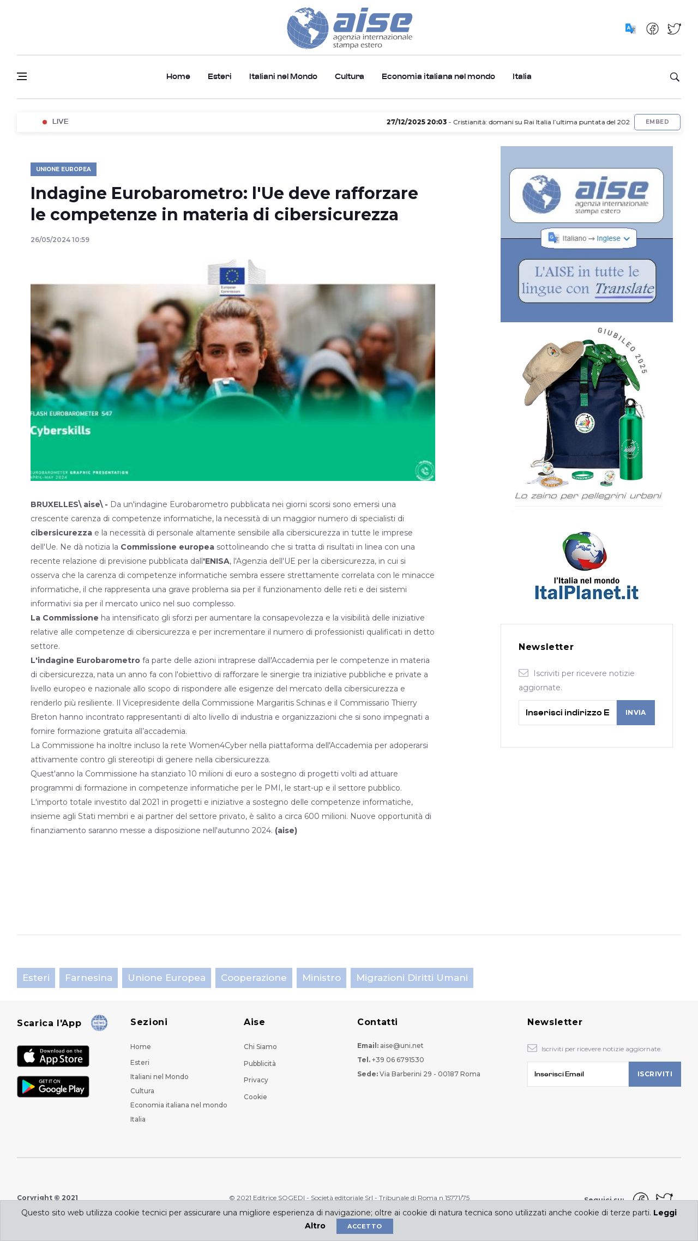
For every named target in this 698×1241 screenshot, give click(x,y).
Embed (657, 121)
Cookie (255, 1097)
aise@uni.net (402, 1045)
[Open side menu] (22, 76)
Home (178, 76)
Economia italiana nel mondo (438, 76)
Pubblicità (260, 1063)
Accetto (364, 1226)
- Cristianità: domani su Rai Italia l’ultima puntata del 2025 (517, 122)
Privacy (256, 1080)
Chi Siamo (260, 1047)
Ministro (321, 977)
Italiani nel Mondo (283, 76)
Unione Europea (63, 169)
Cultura (349, 76)
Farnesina (88, 977)
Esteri (220, 76)
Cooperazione (254, 977)
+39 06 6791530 (398, 1060)
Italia (522, 76)
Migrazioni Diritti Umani (412, 977)
